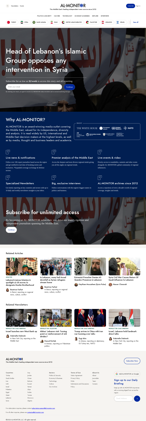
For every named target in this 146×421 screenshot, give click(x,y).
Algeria (29, 401)
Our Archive (53, 387)
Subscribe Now (132, 361)
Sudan (29, 392)
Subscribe (130, 6)
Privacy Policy (75, 378)
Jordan (29, 375)
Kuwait (29, 384)
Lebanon (8, 398)
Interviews (105, 16)
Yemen (29, 387)
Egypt (7, 392)
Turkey (8, 375)
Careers (94, 384)
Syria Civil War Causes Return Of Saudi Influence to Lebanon (123, 278)
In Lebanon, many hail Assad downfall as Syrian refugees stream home (53, 280)
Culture (57, 16)
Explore (95, 16)
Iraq (28, 373)
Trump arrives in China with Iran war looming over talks (88, 332)
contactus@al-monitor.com (35, 412)
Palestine (8, 389)
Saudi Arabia (10, 378)
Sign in (138, 6)
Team (94, 381)
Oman (29, 378)
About (94, 375)
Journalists (95, 378)
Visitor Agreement (76, 375)
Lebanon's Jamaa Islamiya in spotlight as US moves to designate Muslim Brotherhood (20, 283)
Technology (67, 16)
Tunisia (29, 395)
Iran (7, 381)
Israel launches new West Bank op (21, 331)
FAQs (72, 381)
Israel (7, 387)
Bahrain (29, 381)
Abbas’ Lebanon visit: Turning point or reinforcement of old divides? (53, 334)
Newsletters (14, 6)
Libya (29, 389)
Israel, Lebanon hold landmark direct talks (123, 332)
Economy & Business (82, 16)
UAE (7, 384)
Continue (11, 230)
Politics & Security (44, 16)
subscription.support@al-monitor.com (43, 408)
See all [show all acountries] (135, 23)
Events (22, 6)
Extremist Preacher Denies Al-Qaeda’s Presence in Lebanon (88, 278)
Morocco (30, 398)
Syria (7, 401)
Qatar (8, 395)
